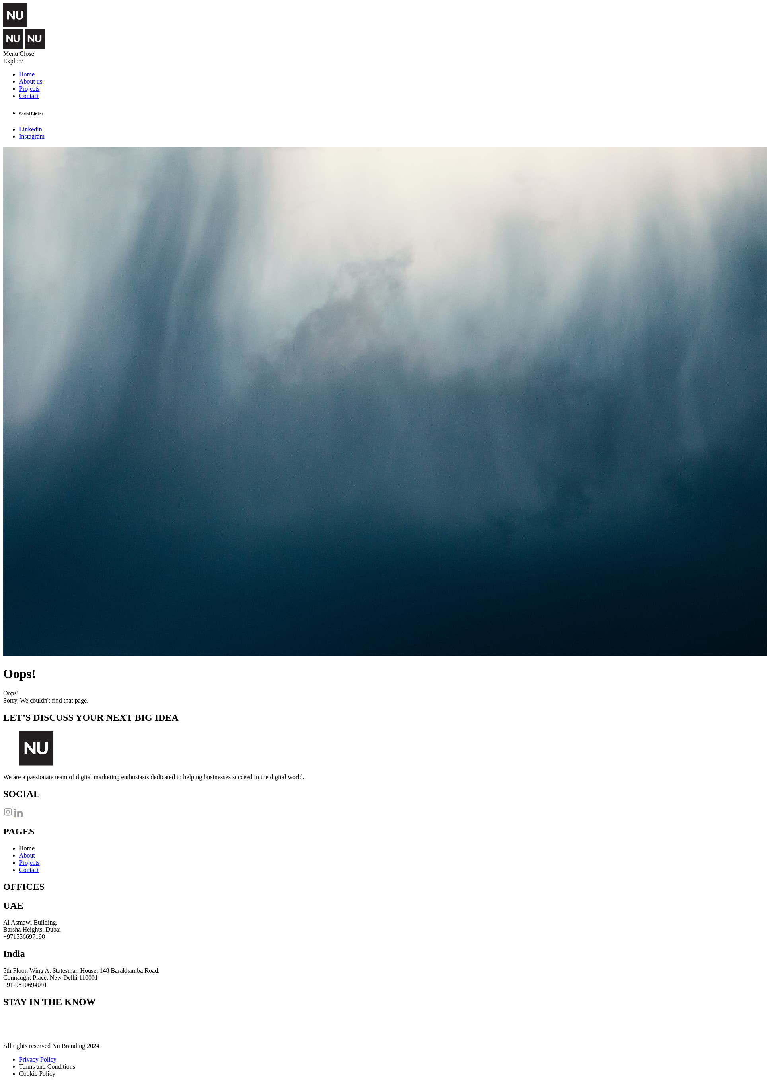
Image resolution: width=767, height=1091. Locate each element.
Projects (29, 88)
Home (27, 74)
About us (30, 81)
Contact (29, 95)
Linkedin (30, 129)
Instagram (32, 136)
